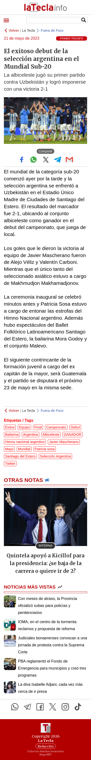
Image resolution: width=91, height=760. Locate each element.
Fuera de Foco (52, 30)
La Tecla (28, 30)
